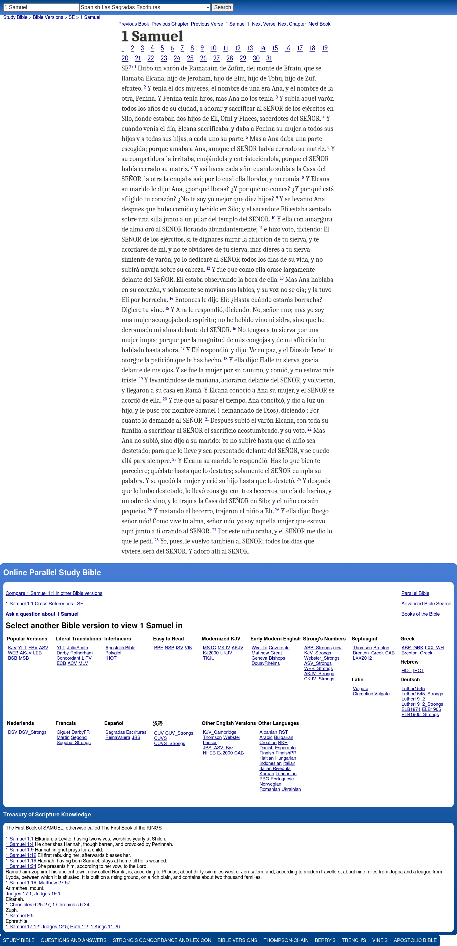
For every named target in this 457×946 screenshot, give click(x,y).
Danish (266, 748)
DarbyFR (81, 732)
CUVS (160, 738)
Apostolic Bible (415, 940)
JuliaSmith (77, 648)
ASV (43, 648)
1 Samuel (90, 17)
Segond (79, 737)
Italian (289, 763)
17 (300, 48)
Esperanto (285, 748)
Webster (231, 737)
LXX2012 (362, 658)
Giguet (63, 732)
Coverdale (279, 648)
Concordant (68, 658)
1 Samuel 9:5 (20, 915)
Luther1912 (413, 699)
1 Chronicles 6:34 (70, 904)
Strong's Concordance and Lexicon (162, 940)
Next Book (319, 24)
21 (138, 58)
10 (214, 48)
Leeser (210, 742)
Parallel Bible (415, 593)
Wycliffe (259, 648)
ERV (33, 648)
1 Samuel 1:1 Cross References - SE (45, 603)
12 (238, 48)
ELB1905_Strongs (420, 714)
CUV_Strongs (179, 733)
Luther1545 (413, 688)
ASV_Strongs (318, 663)
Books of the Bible (420, 614)
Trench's (354, 940)
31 (269, 58)
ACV (72, 663)
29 (243, 58)
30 (256, 58)
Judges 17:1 (19, 893)
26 (203, 58)
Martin (63, 737)
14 (263, 48)
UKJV (226, 653)
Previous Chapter (170, 24)
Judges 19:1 (47, 893)
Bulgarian (283, 737)
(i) (131, 67)
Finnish (266, 753)
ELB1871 (411, 709)
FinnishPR (286, 753)
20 (125, 58)
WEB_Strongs (318, 668)
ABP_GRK (412, 648)
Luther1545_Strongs (422, 694)
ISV (179, 648)
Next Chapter (292, 24)
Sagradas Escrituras (125, 732)
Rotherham (81, 653)
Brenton (381, 648)
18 (312, 48)
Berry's (325, 940)
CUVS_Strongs (169, 743)
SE (71, 17)
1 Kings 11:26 (105, 926)
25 (190, 58)
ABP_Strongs (318, 648)
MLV (83, 663)
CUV (159, 733)
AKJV (25, 653)
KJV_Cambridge (220, 732)
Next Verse (263, 24)
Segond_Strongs (74, 742)
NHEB (209, 753)
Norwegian (270, 784)
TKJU (209, 658)
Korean (266, 774)
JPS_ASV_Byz (218, 748)
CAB (390, 653)
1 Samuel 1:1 (20, 839)
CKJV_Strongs (319, 679)
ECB (61, 663)
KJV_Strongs (317, 653)
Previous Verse (207, 24)
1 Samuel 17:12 (22, 926)
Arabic (266, 737)
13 (250, 48)
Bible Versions (48, 17)
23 (164, 58)
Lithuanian (286, 774)
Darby (63, 653)
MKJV (224, 648)
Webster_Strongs (321, 658)
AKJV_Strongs (319, 674)
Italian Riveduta (275, 768)
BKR (283, 742)
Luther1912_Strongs (422, 704)
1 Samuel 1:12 (21, 855)
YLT (22, 648)
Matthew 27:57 (54, 882)
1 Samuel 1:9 (20, 849)
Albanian (268, 732)
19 (325, 48)
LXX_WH (434, 648)
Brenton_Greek (368, 653)
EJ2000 (225, 753)
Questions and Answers (74, 940)
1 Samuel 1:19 (21, 860)
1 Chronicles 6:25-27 (28, 904)
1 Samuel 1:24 (21, 866)
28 (230, 58)
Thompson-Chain (286, 940)
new (337, 648)
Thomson (362, 648)
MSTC (209, 648)
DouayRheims (266, 663)
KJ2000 (211, 653)
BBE (158, 648)
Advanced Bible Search (426, 603)
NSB (169, 648)
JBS (136, 737)
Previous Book (133, 24)
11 (225, 48)
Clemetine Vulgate (371, 694)
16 (288, 48)
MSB (24, 658)
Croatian (268, 742)
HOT (407, 670)
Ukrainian (291, 789)
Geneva (259, 658)
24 (177, 58)
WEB (13, 653)
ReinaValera (117, 737)
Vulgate (360, 688)
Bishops (277, 658)
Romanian (269, 789)
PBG (264, 779)
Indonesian (270, 763)
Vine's (380, 940)
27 (216, 58)
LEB (37, 653)
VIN (188, 648)
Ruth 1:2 (79, 926)
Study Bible (15, 17)
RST (283, 732)
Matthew (260, 653)
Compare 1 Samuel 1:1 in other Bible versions (54, 593)
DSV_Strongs (33, 732)
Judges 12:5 (55, 926)
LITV (87, 658)
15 (275, 48)
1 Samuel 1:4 (20, 844)
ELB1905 (431, 709)
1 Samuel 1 (238, 24)
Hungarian (285, 758)
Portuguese (282, 779)
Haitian (266, 758)
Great (276, 653)
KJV (12, 648)
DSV (12, 732)
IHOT (111, 658)
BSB (12, 658)
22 (150, 58)
